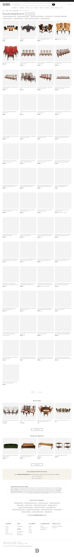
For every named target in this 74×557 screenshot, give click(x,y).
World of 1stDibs (55, 7)
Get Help (42, 526)
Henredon (31, 492)
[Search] (33, 4)
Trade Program (19, 526)
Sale (61, 7)
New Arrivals (15, 7)
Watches (42, 7)
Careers (30, 529)
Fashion (47, 7)
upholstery (16, 489)
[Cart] (70, 4)
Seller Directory (20, 534)
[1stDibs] (6, 4)
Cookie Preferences (21, 543)
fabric (12, 489)
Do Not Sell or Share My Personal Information (10, 543)
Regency (19, 491)
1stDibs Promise (43, 529)
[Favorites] (68, 4)
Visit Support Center (43, 527)
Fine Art (6, 529)
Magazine (57, 526)
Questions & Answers (9, 534)
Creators (6, 532)
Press (30, 527)
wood (60, 487)
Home (3, 10)
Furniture (21, 7)
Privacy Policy (20, 542)
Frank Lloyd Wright (45, 492)
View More (37, 429)
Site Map (26, 543)
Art (32, 7)
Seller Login (19, 533)
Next (41, 392)
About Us (30, 526)
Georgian (15, 491)
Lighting (28, 7)
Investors (30, 530)
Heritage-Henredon (36, 492)
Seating (10, 10)
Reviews (30, 532)
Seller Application (20, 531)
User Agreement (14, 542)
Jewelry (36, 7)
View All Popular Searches (37, 515)
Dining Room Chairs (16, 10)
